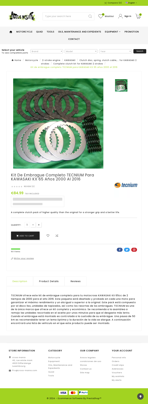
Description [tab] (19, 281)
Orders (115, 361)
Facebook (120, 250)
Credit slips (118, 365)
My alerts (117, 380)
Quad (51, 371)
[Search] (64, 16)
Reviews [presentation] (76, 281)
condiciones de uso (90, 361)
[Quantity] (27, 224)
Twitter (127, 250)
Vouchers (117, 372)
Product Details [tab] (49, 281)
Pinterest (134, 250)
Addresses (117, 368)
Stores (83, 365)
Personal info (119, 357)
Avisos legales (88, 357)
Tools (51, 375)
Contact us (86, 368)
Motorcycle (54, 357)
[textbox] (47, 51)
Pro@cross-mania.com (24, 370)
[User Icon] (124, 16)
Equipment (54, 361)
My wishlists (118, 376)
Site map (85, 372)
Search (139, 51)
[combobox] (46, 51)
